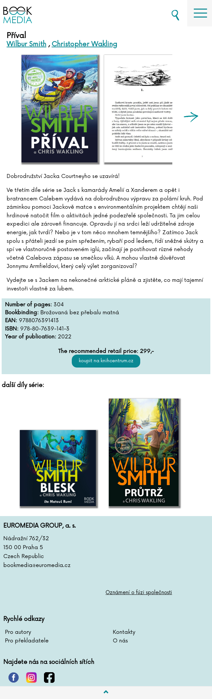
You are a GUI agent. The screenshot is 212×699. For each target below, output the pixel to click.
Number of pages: (28, 305)
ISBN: (12, 329)
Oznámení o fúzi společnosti (139, 593)
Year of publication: (30, 337)
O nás (120, 640)
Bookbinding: (22, 313)
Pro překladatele (27, 640)
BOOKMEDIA (39, 13)
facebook (49, 677)
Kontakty (124, 632)
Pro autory (18, 632)
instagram (31, 677)
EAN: (11, 321)
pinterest (13, 677)
